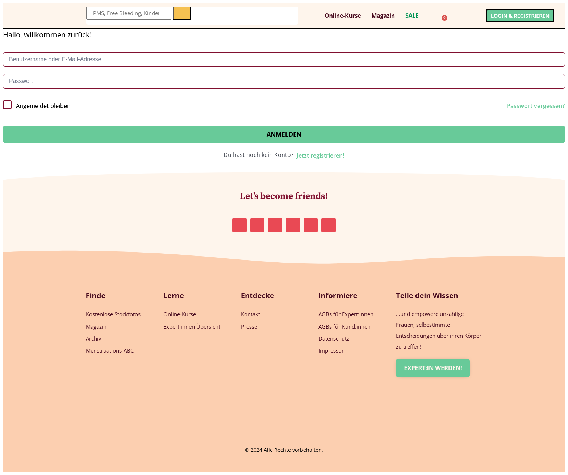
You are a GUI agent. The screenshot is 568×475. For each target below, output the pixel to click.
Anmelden (284, 134)
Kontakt (250, 314)
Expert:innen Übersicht (191, 326)
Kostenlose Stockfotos (113, 314)
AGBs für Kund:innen (344, 326)
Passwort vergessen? (536, 106)
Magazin (383, 16)
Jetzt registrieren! (320, 155)
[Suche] (182, 13)
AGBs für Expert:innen (345, 314)
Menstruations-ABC (110, 350)
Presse (249, 326)
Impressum (332, 350)
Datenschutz (333, 338)
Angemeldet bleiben (43, 106)
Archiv (93, 338)
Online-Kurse (343, 16)
